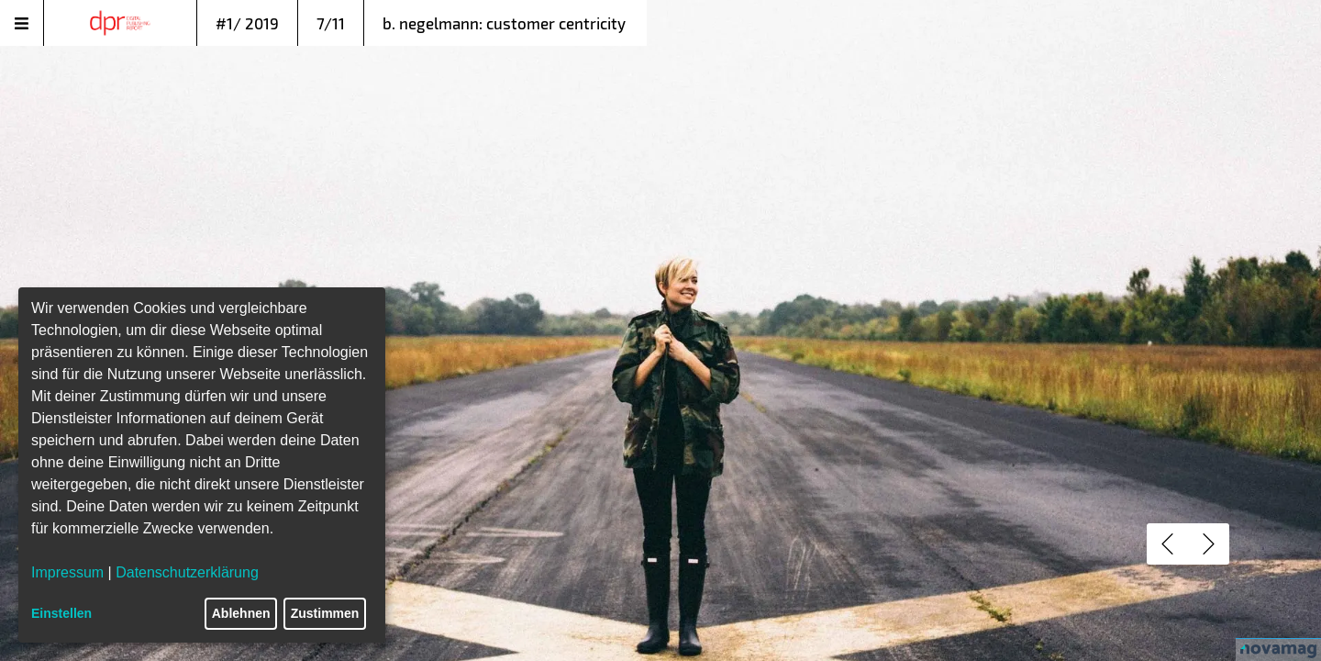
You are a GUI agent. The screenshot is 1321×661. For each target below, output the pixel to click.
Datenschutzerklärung (187, 572)
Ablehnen (241, 613)
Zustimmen (325, 613)
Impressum (67, 572)
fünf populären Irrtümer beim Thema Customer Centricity (515, 260)
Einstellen (61, 613)
